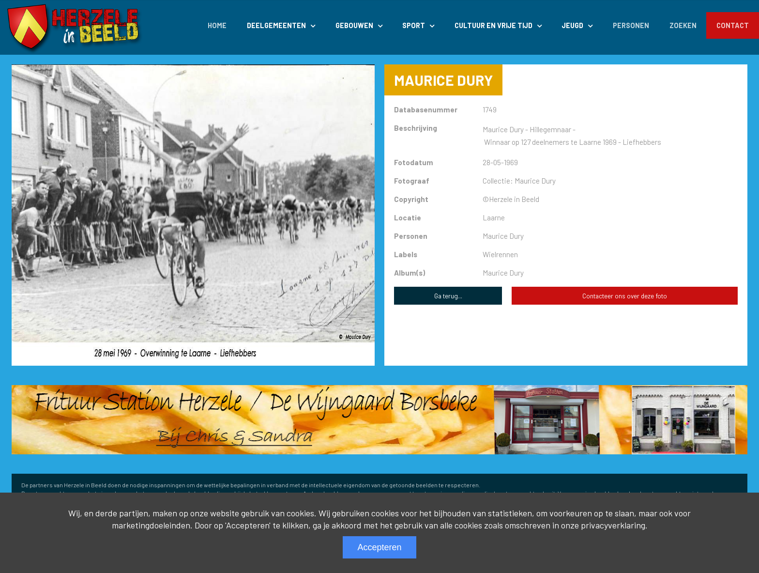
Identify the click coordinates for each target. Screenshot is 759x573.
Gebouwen (354, 25)
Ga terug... (448, 296)
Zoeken (683, 25)
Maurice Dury (503, 272)
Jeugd (572, 25)
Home (217, 25)
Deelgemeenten (276, 25)
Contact (732, 25)
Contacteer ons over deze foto (624, 296)
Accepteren (379, 547)
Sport (413, 25)
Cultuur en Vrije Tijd (493, 25)
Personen (631, 25)
